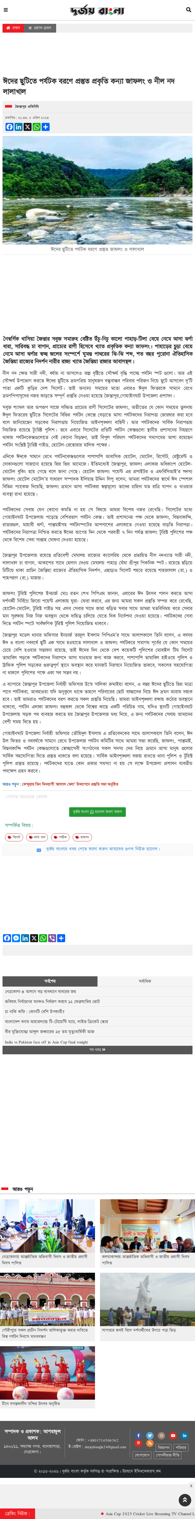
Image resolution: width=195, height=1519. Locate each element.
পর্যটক (60, 837)
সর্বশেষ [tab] (50, 981)
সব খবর (97, 1050)
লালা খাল (37, 837)
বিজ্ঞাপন (163, 1448)
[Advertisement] (97, 56)
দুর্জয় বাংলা (70, 1471)
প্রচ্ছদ (13, 28)
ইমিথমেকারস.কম (147, 1471)
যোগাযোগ (142, 1455)
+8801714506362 (102, 1440)
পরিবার (181, 1448)
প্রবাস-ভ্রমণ (40, 28)
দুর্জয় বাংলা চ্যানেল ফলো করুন (97, 812)
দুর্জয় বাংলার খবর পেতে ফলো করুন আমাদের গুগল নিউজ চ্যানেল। (103, 849)
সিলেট (14, 837)
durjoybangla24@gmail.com (105, 1447)
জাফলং (142, 347)
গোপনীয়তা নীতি (167, 1455)
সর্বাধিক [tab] (145, 981)
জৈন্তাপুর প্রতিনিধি (27, 106)
